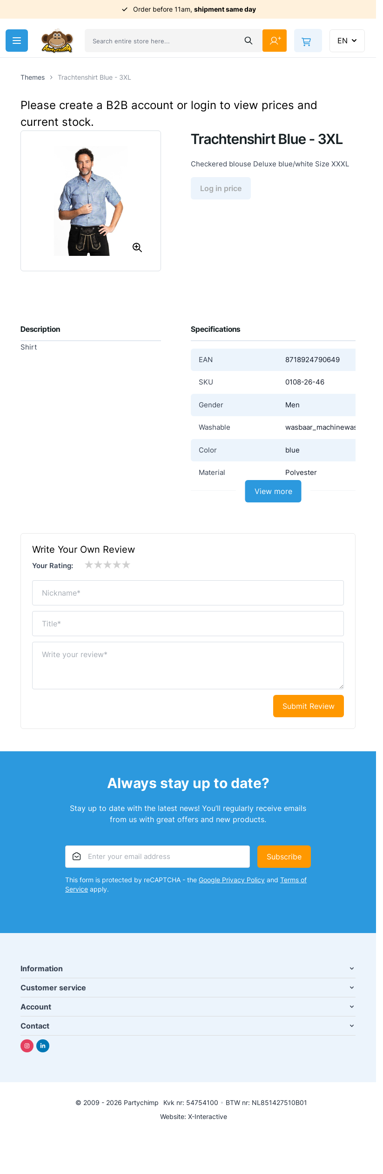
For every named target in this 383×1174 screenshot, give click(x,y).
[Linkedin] (42, 1045)
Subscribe (284, 856)
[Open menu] (17, 40)
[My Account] (274, 40)
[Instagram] (27, 1045)
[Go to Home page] (57, 41)
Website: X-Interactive (193, 1116)
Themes (32, 77)
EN (348, 40)
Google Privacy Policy (232, 880)
